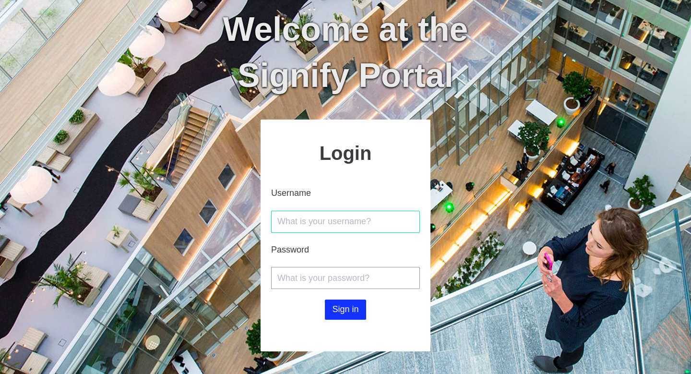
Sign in (345, 309)
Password (290, 249)
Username (291, 193)
